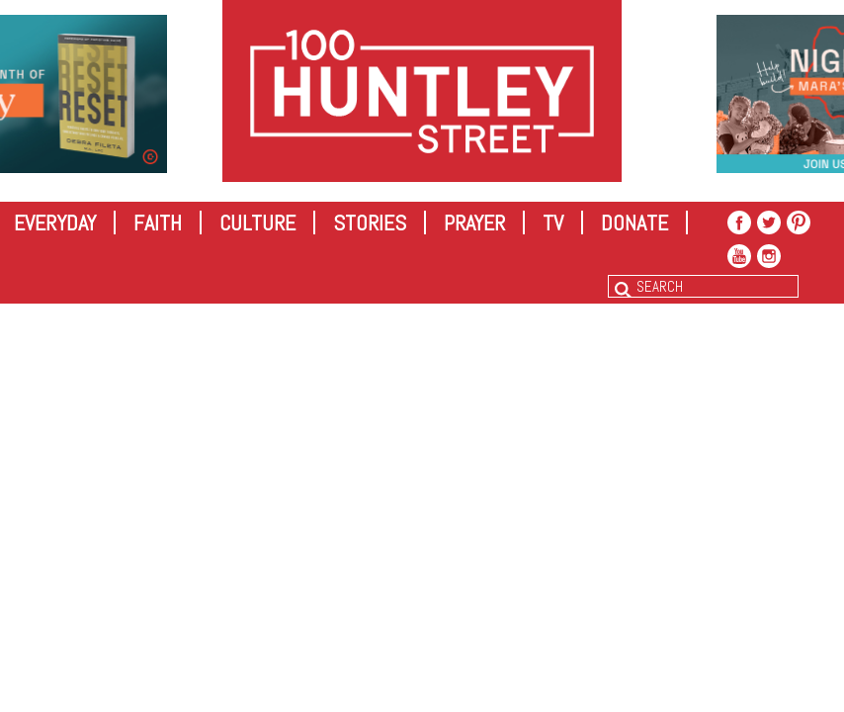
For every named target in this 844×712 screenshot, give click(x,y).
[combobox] (703, 286)
